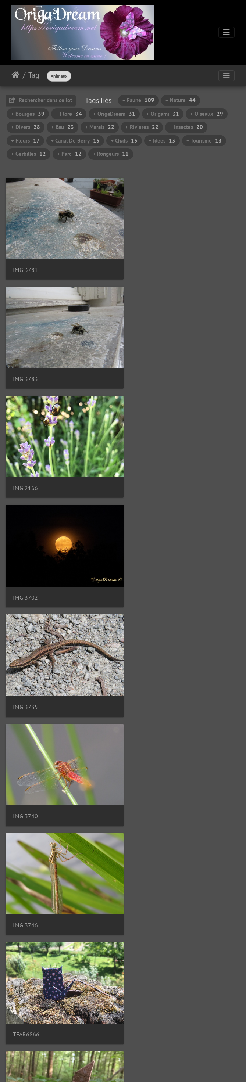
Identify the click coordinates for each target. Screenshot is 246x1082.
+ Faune (138, 100)
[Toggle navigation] (226, 32)
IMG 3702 (148, 370)
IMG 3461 (25, 790)
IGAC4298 (25, 685)
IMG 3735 (25, 476)
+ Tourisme (204, 140)
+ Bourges (27, 113)
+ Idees (162, 140)
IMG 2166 (25, 370)
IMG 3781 (25, 265)
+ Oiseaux (206, 113)
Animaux (59, 76)
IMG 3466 (148, 790)
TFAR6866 (149, 581)
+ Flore (69, 113)
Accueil (15, 74)
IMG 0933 (148, 685)
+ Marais (99, 126)
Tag (33, 75)
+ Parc (69, 153)
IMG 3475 (148, 895)
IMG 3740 (148, 475)
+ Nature (180, 100)
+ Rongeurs (111, 153)
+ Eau (62, 126)
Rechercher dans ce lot (40, 100)
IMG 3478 (25, 1000)
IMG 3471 (25, 895)
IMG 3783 (148, 265)
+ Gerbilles (28, 153)
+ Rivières (141, 126)
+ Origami (162, 113)
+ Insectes (186, 126)
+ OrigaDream (114, 113)
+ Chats (124, 140)
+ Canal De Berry (75, 140)
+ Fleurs (25, 140)
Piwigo (139, 1066)
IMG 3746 (25, 581)
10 (148, 1038)
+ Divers (25, 126)
